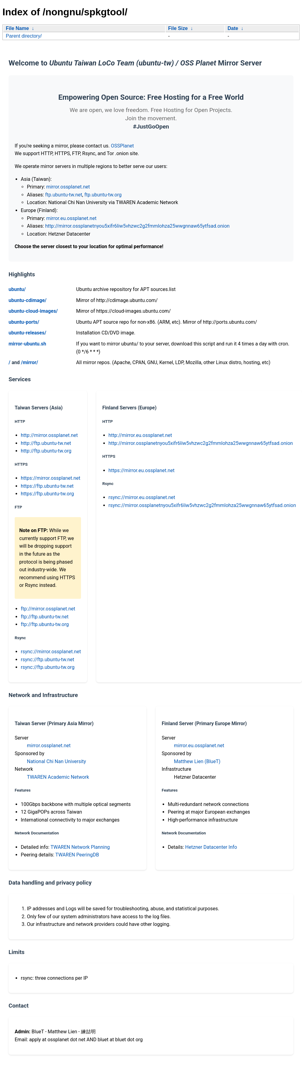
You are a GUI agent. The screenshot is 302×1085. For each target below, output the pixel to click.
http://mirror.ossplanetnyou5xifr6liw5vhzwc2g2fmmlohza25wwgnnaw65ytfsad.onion (137, 226)
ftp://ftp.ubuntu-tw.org (45, 624)
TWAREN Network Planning (80, 847)
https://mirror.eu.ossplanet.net (142, 470)
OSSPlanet (122, 146)
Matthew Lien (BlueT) (197, 761)
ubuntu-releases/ (27, 333)
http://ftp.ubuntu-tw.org (46, 451)
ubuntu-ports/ (24, 322)
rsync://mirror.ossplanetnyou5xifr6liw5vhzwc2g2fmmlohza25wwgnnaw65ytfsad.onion (202, 505)
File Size (178, 28)
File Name (17, 28)
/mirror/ (29, 362)
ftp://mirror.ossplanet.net (48, 609)
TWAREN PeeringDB (77, 855)
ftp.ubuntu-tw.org (103, 195)
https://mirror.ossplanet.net (50, 478)
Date (232, 28)
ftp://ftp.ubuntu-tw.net (44, 617)
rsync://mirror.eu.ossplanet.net (142, 497)
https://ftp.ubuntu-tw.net (47, 486)
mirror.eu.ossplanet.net (71, 218)
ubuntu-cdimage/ (27, 300)
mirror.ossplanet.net (68, 187)
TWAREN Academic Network (58, 777)
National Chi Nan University (56, 761)
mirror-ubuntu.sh (27, 344)
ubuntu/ (17, 289)
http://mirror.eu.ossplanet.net (140, 435)
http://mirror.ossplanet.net (49, 435)
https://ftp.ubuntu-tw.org (47, 494)
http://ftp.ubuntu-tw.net (46, 443)
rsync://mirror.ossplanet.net (51, 651)
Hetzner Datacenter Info (211, 847)
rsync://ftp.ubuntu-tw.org (48, 667)
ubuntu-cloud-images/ (33, 311)
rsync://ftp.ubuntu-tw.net (47, 659)
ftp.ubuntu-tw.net (63, 195)
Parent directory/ (24, 36)
